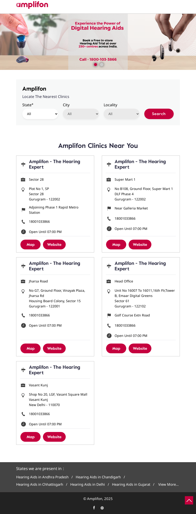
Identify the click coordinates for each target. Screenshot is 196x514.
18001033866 (39, 221)
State (27, 104)
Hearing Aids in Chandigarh (98, 477)
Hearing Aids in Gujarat (131, 484)
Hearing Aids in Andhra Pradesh (42, 477)
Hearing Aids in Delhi (87, 484)
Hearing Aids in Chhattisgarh (39, 484)
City (66, 105)
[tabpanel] (98, 42)
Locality (110, 105)
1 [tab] (95, 64)
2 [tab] (101, 64)
